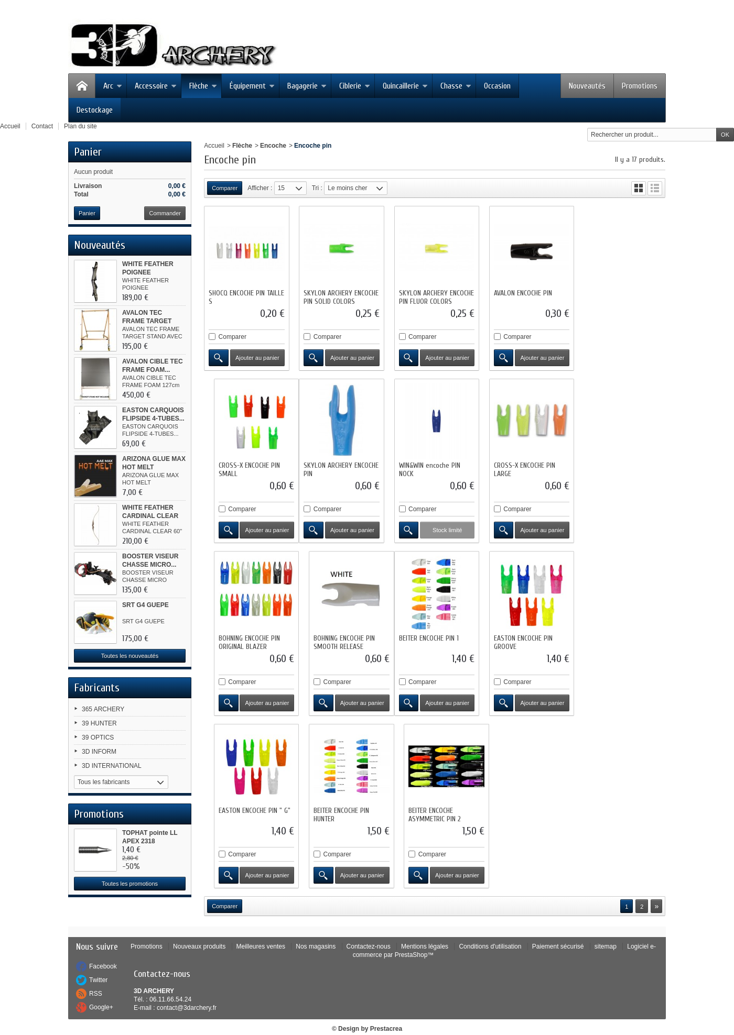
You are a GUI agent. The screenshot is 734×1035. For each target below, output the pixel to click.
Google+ (101, 993)
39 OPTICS (98, 737)
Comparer (232, 335)
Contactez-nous (369, 933)
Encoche (273, 145)
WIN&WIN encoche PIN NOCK (333, 468)
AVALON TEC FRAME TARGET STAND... (146, 321)
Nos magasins (316, 933)
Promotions (639, 86)
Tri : (317, 188)
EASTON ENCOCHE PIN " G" (433, 635)
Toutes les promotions (130, 883)
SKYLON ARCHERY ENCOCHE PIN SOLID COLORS (340, 296)
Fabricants (97, 688)
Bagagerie (307, 86)
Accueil (214, 145)
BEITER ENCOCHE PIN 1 (238, 635)
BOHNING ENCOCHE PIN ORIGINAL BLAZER (522, 468)
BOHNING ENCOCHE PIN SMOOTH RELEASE (616, 468)
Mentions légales (424, 933)
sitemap (606, 933)
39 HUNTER (99, 723)
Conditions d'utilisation (490, 933)
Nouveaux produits (199, 933)
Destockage (95, 110)
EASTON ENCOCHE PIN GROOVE (332, 639)
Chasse (455, 86)
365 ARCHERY (103, 709)
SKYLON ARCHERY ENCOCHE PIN (246, 468)
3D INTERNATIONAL (112, 765)
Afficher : (259, 188)
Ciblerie (354, 86)
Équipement (252, 86)
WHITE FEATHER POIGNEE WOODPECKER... (148, 272)
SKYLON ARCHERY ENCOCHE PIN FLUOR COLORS (434, 296)
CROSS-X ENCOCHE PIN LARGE (428, 468)
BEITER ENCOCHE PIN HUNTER (519, 639)
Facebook (103, 952)
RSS (95, 980)
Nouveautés (587, 86)
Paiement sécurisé (558, 933)
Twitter (98, 966)
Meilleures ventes (260, 933)
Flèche (203, 86)
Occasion (497, 86)
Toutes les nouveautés (129, 656)
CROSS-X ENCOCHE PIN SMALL (616, 296)
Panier (88, 152)
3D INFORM (99, 751)
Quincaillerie (405, 86)
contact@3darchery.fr (187, 994)
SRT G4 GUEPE (145, 605)
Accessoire (156, 86)
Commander (165, 213)
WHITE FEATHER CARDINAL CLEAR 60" (150, 516)
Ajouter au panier (257, 357)
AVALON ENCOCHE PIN (520, 292)
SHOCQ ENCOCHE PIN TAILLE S (237, 296)
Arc (112, 86)
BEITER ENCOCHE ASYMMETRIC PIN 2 (612, 639)
